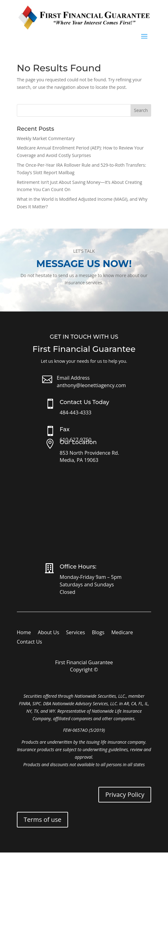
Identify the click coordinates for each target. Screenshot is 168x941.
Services (75, 633)
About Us (48, 633)
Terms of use (43, 819)
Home (24, 633)
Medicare (122, 633)
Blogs (98, 633)
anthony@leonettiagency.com (91, 385)
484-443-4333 (75, 412)
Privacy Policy (124, 794)
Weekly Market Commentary (46, 138)
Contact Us (29, 642)
